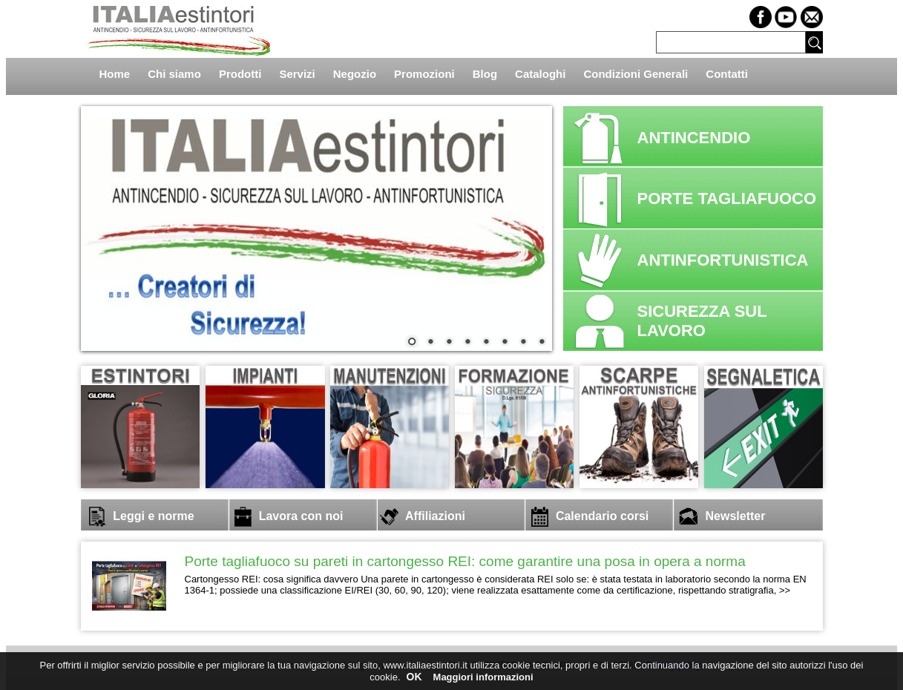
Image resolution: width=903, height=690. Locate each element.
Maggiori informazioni (483, 677)
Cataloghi (540, 74)
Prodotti (240, 74)
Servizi (297, 74)
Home (115, 74)
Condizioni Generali (635, 74)
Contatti (727, 74)
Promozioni (424, 74)
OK (414, 677)
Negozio (354, 74)
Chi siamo (174, 74)
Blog (485, 74)
